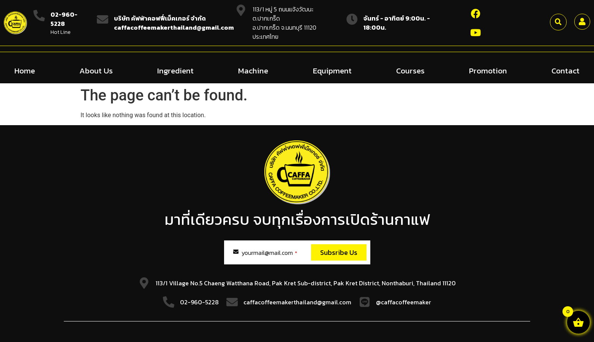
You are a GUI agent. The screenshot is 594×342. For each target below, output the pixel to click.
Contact (565, 70)
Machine (253, 70)
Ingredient (175, 70)
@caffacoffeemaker (403, 301)
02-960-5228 (64, 19)
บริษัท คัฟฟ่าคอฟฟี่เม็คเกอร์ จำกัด (160, 18)
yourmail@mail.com (269, 252)
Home (24, 70)
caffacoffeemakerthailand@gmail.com (297, 301)
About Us (96, 70)
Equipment (332, 70)
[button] (558, 22)
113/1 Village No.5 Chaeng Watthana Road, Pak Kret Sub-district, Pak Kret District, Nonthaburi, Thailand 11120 (306, 282)
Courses (410, 70)
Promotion (488, 70)
